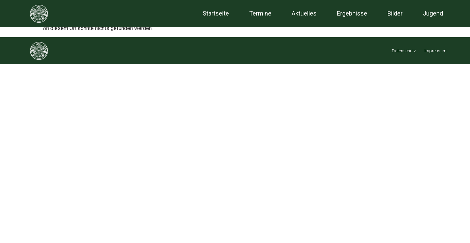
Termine (260, 13)
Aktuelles (304, 13)
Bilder (395, 13)
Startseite (216, 13)
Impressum (435, 50)
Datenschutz (404, 50)
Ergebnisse (352, 13)
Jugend (433, 13)
